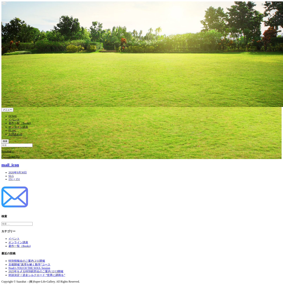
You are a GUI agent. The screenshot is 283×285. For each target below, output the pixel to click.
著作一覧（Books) (19, 246)
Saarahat (6, 151)
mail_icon (10, 165)
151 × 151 (14, 179)
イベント (14, 238)
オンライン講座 (18, 242)
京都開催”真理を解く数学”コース (29, 264)
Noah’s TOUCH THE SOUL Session (29, 268)
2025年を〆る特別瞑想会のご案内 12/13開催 (35, 271)
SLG (11, 176)
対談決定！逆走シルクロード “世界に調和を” (36, 275)
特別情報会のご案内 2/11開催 (26, 260)
